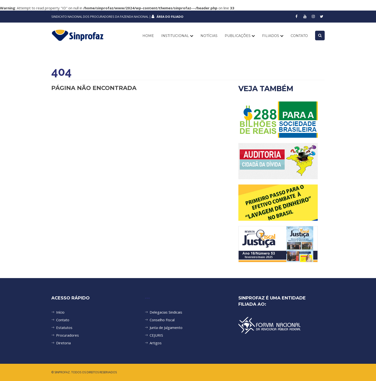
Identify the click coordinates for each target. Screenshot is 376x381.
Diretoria (63, 342)
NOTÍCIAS (208, 36)
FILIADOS (272, 36)
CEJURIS (156, 335)
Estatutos (64, 327)
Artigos (156, 342)
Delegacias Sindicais (166, 312)
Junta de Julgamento (166, 327)
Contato (62, 319)
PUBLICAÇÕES (240, 36)
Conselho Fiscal (162, 319)
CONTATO (299, 36)
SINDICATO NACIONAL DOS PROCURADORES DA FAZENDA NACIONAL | (117, 16)
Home (148, 36)
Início (60, 312)
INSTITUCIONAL (177, 36)
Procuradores (67, 335)
